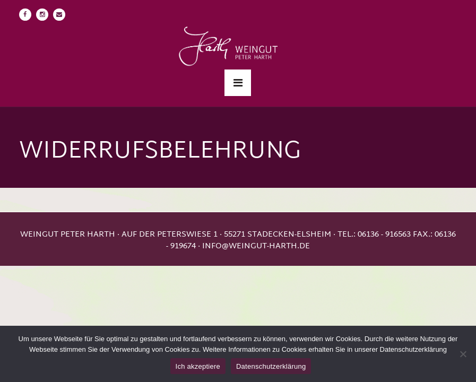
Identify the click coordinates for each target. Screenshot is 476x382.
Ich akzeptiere (198, 366)
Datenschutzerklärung (271, 366)
